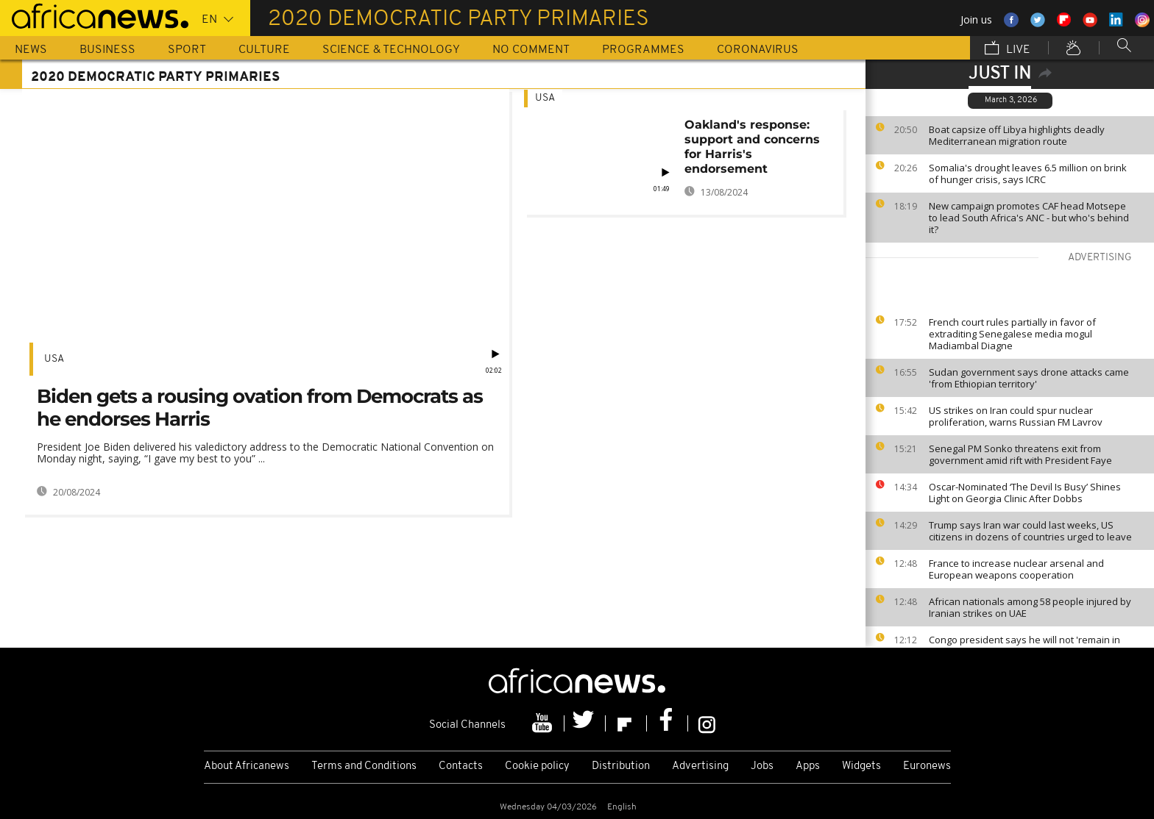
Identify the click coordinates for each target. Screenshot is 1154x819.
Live (1007, 49)
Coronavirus (758, 50)
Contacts (461, 766)
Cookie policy (537, 766)
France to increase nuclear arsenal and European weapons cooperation (1016, 569)
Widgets (861, 766)
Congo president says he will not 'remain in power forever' (1024, 645)
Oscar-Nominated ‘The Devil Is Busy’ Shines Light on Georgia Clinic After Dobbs (1025, 492)
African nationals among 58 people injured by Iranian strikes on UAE (1030, 607)
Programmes (643, 50)
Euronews (927, 766)
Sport (187, 50)
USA (54, 359)
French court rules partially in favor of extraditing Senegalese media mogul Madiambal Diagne (1012, 333)
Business (107, 50)
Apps (808, 766)
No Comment (531, 50)
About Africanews (246, 766)
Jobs (762, 766)
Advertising (700, 766)
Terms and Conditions (364, 766)
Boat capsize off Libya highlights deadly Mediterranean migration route (1017, 135)
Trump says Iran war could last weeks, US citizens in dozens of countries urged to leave (1030, 531)
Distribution (621, 766)
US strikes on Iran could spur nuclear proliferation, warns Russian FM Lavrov (1015, 416)
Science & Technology (391, 50)
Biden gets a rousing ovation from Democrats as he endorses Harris (260, 408)
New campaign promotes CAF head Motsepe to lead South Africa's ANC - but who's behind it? (1029, 217)
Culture (264, 50)
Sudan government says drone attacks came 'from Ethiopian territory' (1029, 378)
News (31, 50)
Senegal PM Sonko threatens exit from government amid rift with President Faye (1020, 454)
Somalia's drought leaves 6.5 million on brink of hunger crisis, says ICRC (1028, 173)
